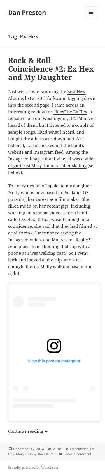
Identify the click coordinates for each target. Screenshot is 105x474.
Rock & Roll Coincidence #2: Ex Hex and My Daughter (51, 68)
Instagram (43, 152)
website (16, 152)
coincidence (79, 449)
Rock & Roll (46, 454)
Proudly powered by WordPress (33, 467)
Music (57, 449)
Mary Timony (26, 454)
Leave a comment (77, 454)
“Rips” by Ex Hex (70, 111)
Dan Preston (27, 12)
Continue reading (28, 431)
